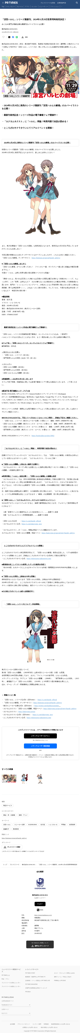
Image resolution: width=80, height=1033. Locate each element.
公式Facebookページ (8, 1001)
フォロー (40, 904)
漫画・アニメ (23, 815)
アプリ (27, 6)
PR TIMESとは (6, 975)
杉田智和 (72, 824)
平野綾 (63, 824)
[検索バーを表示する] (77, 2)
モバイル (20, 6)
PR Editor (28, 992)
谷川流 (43, 824)
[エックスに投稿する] (9, 37)
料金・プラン (5, 979)
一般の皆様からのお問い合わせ (49, 1027)
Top (3, 6)
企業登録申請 (61, 3)
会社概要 (12, 1024)
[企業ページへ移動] (40, 884)
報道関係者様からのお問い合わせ (60, 1024)
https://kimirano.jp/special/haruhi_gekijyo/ (14, 838)
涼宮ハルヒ (7, 824)
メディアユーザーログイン (40, 736)
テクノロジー (10, 6)
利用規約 (46, 1024)
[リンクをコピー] (26, 37)
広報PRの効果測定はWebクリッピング (36, 988)
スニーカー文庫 (19, 824)
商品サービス (7, 805)
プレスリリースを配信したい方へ (11, 986)
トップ (5, 864)
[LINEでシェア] (16, 37)
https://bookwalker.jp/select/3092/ (43, 436)
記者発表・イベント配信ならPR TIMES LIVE (37, 980)
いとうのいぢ (53, 824)
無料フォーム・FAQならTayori (62, 977)
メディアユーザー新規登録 (40, 746)
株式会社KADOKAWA (28, 864)
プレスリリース (14, 864)
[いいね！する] (3, 37)
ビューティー (43, 6)
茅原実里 (16, 829)
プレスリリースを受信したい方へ (11, 983)
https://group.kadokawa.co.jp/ (43, 915)
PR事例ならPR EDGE (60, 980)
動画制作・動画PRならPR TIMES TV (35, 977)
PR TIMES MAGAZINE (31, 984)
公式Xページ (5, 1009)
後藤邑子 (6, 829)
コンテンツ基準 (36, 1024)
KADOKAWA (32, 824)
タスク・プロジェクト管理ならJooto (64, 973)
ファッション (54, 6)
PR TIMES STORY (30, 973)
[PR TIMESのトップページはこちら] (11, 2)
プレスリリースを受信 (48, 3)
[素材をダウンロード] (22, 37)
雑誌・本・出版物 (9, 815)
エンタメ (34, 6)
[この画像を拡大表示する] (9, 779)
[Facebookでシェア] (13, 37)
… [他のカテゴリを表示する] (61, 6)
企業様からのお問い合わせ (30, 1027)
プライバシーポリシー (24, 1024)
